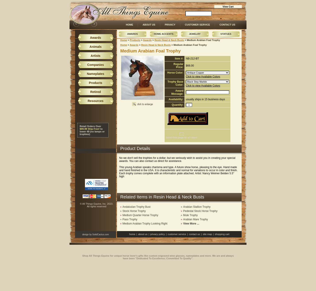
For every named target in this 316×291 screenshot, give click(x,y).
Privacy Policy (157, 234)
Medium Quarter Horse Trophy (140, 215)
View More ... (191, 223)
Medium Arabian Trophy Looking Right (144, 223)
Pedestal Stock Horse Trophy (200, 211)
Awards (132, 34)
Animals (96, 46)
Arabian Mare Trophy (195, 219)
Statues (225, 34)
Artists (95, 55)
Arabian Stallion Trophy (197, 206)
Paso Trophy (129, 219)
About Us (149, 24)
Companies (95, 65)
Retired (95, 92)
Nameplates (95, 74)
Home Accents (163, 34)
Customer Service (197, 24)
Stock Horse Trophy (134, 211)
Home (129, 24)
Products (135, 40)
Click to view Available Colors (203, 76)
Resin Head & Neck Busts (169, 40)
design (85, 234)
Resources (95, 101)
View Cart (228, 6)
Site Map (207, 234)
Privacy (170, 24)
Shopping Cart (222, 234)
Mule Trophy (190, 215)
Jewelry (195, 34)
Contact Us (227, 24)
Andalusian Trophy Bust (136, 206)
